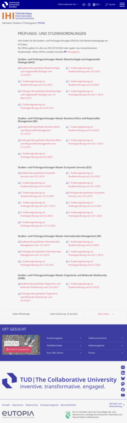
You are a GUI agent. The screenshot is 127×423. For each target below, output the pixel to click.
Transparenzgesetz (49, 405)
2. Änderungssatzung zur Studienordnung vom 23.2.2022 (36, 83)
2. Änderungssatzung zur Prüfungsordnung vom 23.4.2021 (37, 106)
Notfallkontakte (54, 346)
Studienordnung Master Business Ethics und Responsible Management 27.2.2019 (40, 130)
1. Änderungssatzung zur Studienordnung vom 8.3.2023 (83, 129)
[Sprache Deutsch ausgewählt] (97, 5)
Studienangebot (54, 338)
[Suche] (110, 5)
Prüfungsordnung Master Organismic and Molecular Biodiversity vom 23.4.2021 (39, 297)
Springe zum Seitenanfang (115, 405)
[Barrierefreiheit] (89, 4)
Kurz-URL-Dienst (55, 353)
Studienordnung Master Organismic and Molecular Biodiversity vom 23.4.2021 (40, 286)
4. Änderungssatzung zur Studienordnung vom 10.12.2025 (37, 195)
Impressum (17, 405)
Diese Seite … (104, 314)
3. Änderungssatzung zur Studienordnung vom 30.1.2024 (84, 185)
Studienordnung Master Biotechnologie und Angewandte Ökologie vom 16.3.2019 (40, 71)
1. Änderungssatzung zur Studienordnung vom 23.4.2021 (84, 70)
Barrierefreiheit (68, 405)
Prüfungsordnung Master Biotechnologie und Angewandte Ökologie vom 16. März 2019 (40, 94)
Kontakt (6, 405)
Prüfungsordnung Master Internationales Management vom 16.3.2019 (40, 253)
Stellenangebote (96, 346)
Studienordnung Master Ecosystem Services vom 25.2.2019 (37, 175)
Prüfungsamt (72, 52)
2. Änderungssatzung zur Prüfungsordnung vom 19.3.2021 (37, 263)
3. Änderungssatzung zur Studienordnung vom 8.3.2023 (83, 83)
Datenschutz (32, 405)
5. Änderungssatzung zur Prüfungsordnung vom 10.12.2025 (37, 224)
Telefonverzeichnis (97, 338)
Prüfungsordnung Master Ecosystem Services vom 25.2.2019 (86, 195)
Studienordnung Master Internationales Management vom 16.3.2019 (40, 244)
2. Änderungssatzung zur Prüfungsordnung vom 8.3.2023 (36, 155)
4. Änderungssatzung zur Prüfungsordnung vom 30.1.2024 (85, 214)
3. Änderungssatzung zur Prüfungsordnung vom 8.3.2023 (36, 214)
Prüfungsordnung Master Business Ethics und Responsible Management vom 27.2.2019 (40, 143)
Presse (91, 353)
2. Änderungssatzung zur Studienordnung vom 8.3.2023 (35, 185)
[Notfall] (83, 4)
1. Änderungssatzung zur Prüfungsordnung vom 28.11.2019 (85, 93)
